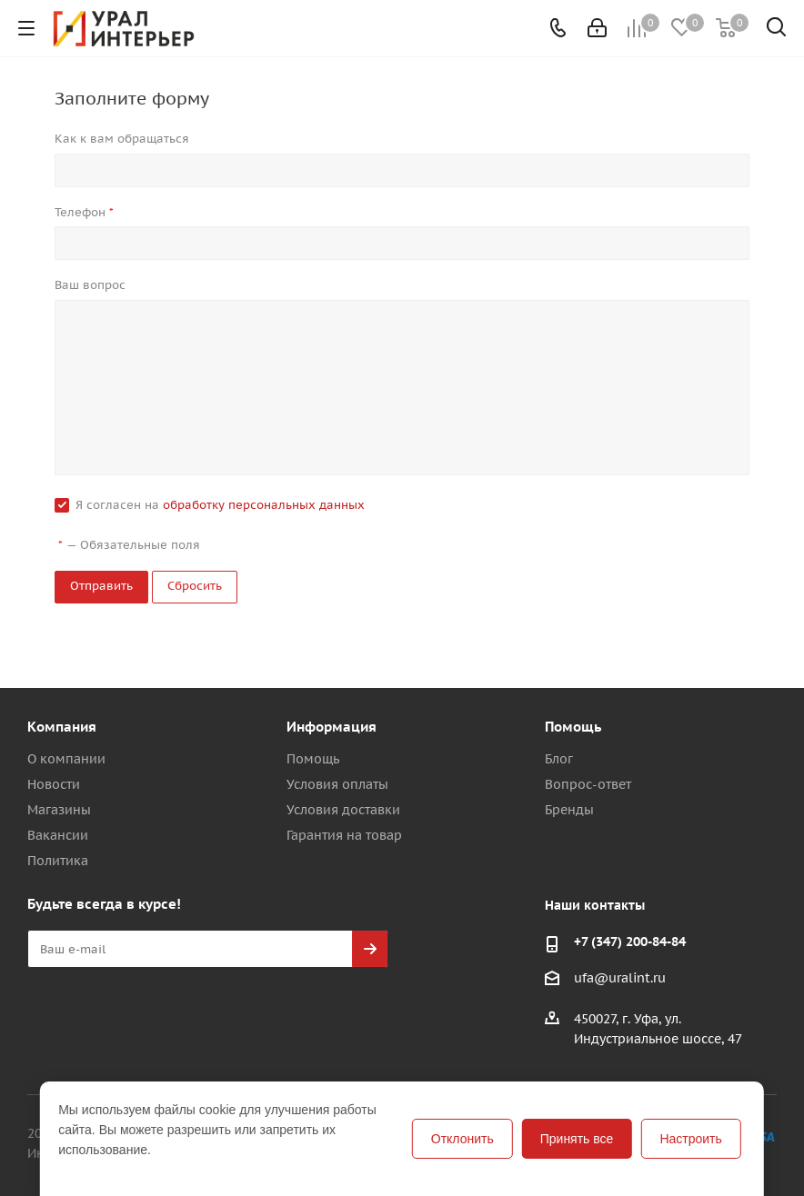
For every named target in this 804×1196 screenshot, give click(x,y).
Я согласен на (220, 505)
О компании (66, 759)
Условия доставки (343, 810)
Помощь (312, 759)
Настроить (690, 1138)
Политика (57, 860)
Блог (559, 759)
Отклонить (462, 1138)
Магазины (59, 810)
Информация (331, 726)
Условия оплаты (337, 784)
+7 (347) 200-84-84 (630, 941)
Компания (61, 726)
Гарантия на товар (344, 835)
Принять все (577, 1138)
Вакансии (57, 835)
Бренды (569, 810)
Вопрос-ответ (588, 784)
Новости (53, 784)
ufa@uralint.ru (620, 979)
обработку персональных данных (264, 505)
